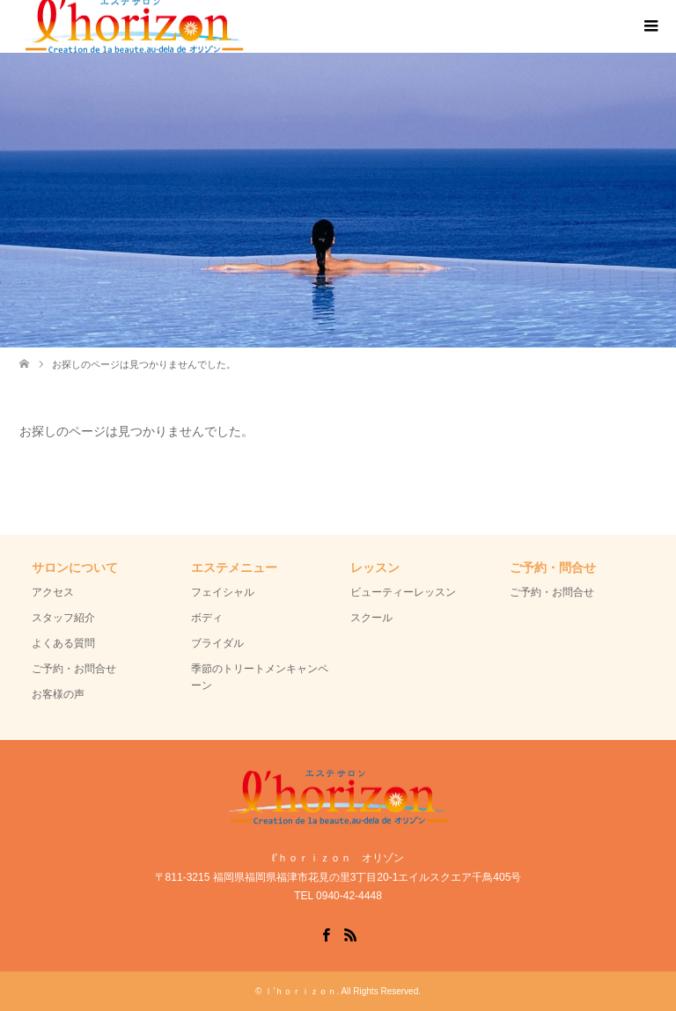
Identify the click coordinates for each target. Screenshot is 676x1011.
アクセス (53, 592)
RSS (350, 933)
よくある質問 (63, 643)
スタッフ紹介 (63, 618)
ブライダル (217, 643)
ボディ (207, 618)
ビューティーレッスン (403, 592)
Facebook (325, 933)
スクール (371, 618)
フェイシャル (222, 592)
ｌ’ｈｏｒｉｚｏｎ (300, 991)
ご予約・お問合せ (74, 669)
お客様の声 (58, 694)
